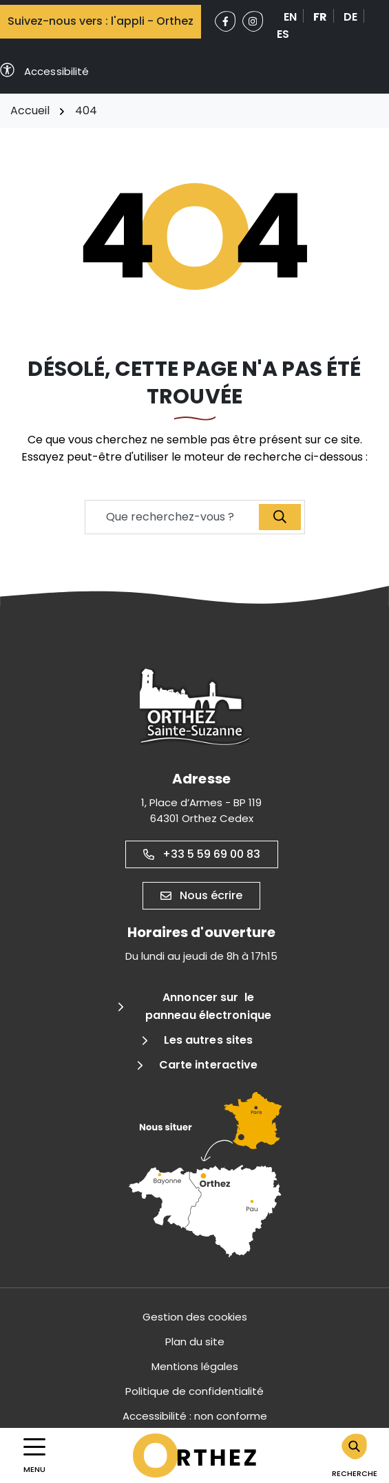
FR (320, 17)
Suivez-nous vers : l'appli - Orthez (100, 21)
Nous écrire (201, 895)
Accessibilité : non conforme (195, 1416)
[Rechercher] (354, 1455)
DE (350, 17)
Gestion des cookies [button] (195, 1317)
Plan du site (194, 1341)
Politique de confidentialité (194, 1391)
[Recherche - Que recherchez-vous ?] (172, 517)
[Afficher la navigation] (34, 1455)
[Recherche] (280, 517)
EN (290, 17)
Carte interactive (208, 1065)
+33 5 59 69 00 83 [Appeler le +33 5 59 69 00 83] (201, 854)
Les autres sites (208, 1040)
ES (283, 34)
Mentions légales (194, 1366)
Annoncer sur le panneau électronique (208, 1006)
